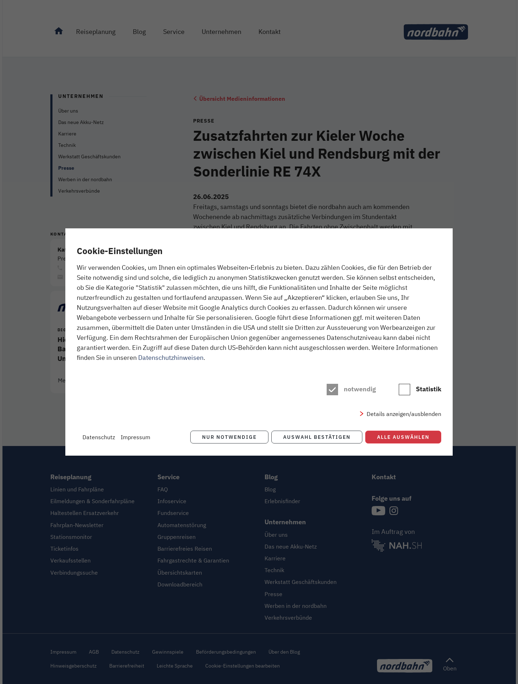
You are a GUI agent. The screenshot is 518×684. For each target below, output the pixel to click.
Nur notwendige (229, 436)
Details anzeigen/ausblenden (404, 413)
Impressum (135, 437)
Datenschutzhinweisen (170, 357)
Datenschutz (98, 437)
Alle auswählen (403, 436)
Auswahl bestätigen (317, 436)
